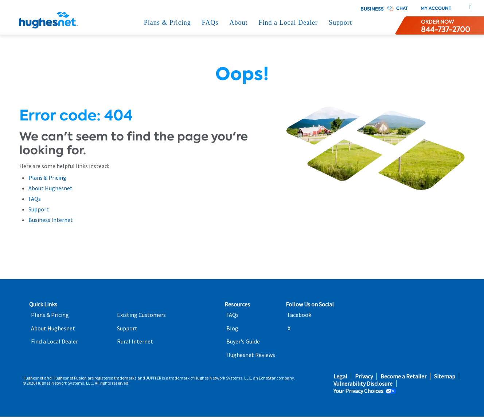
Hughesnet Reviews (250, 355)
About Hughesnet (50, 188)
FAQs (210, 22)
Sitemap (444, 376)
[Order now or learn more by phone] (445, 25)
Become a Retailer (403, 376)
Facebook (299, 314)
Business (372, 9)
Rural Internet (135, 341)
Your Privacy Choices (358, 391)
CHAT (402, 8)
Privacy (364, 376)
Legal (340, 376)
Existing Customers (141, 314)
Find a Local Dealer (288, 22)
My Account (436, 8)
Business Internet (50, 219)
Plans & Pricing (167, 22)
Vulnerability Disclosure (363, 383)
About (239, 22)
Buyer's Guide (243, 341)
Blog (232, 328)
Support (340, 22)
